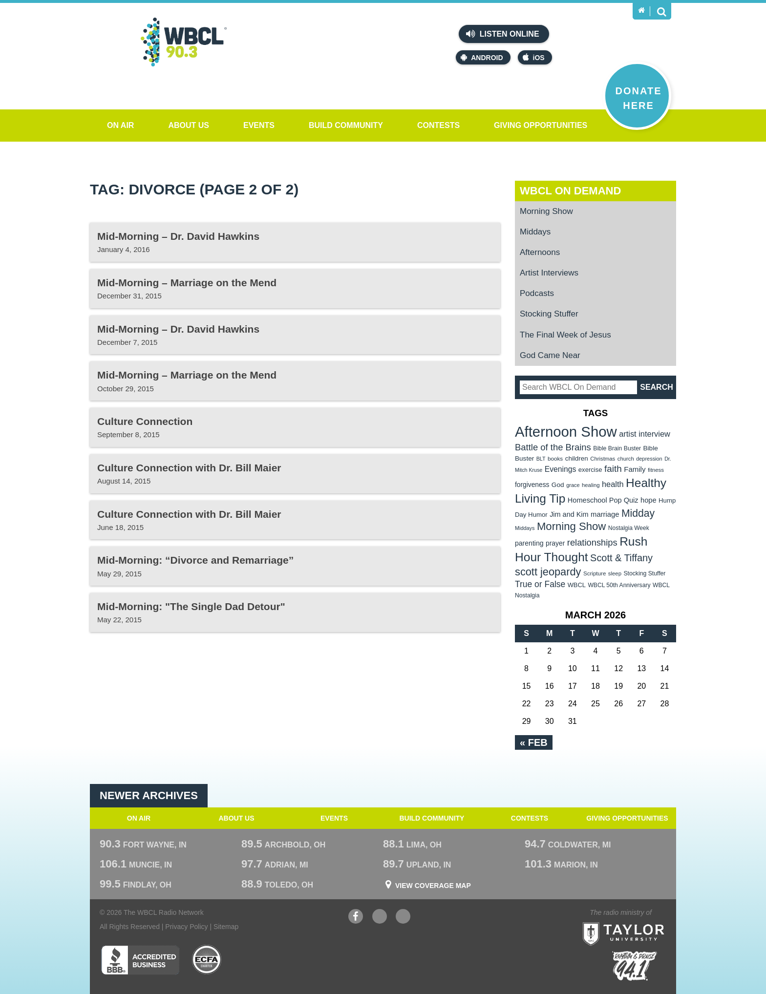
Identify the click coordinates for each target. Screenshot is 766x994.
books (555, 458)
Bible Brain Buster (617, 448)
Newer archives (149, 795)
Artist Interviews (549, 272)
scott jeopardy (548, 572)
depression (649, 459)
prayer (555, 543)
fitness (656, 470)
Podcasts (537, 293)
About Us (188, 125)
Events (259, 125)
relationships (592, 542)
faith (613, 469)
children (576, 458)
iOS (534, 57)
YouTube (379, 917)
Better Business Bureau (140, 960)
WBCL (577, 585)
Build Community (346, 125)
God (558, 484)
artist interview (644, 433)
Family (634, 469)
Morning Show (546, 211)
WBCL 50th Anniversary (619, 585)
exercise (590, 469)
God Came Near (550, 355)
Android (482, 57)
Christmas (602, 459)
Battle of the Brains (553, 447)
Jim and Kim (569, 514)
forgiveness (532, 484)
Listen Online (502, 34)
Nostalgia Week (628, 528)
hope (648, 500)
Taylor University (641, 922)
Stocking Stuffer (549, 313)
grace (572, 485)
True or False (540, 584)
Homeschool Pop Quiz (603, 500)
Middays (535, 231)
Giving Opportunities (540, 125)
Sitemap (225, 927)
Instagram (403, 917)
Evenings (560, 469)
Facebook (355, 917)
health (613, 484)
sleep (614, 573)
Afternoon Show (566, 431)
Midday (638, 513)
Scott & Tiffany (621, 557)
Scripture (594, 573)
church (625, 459)
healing (591, 485)
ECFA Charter (207, 960)
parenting (529, 543)
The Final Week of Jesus (565, 334)
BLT (541, 459)
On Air (120, 125)
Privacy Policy (186, 927)
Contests (438, 125)
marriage (605, 514)
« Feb (534, 742)
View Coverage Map (433, 885)
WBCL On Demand (570, 191)
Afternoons (540, 252)
